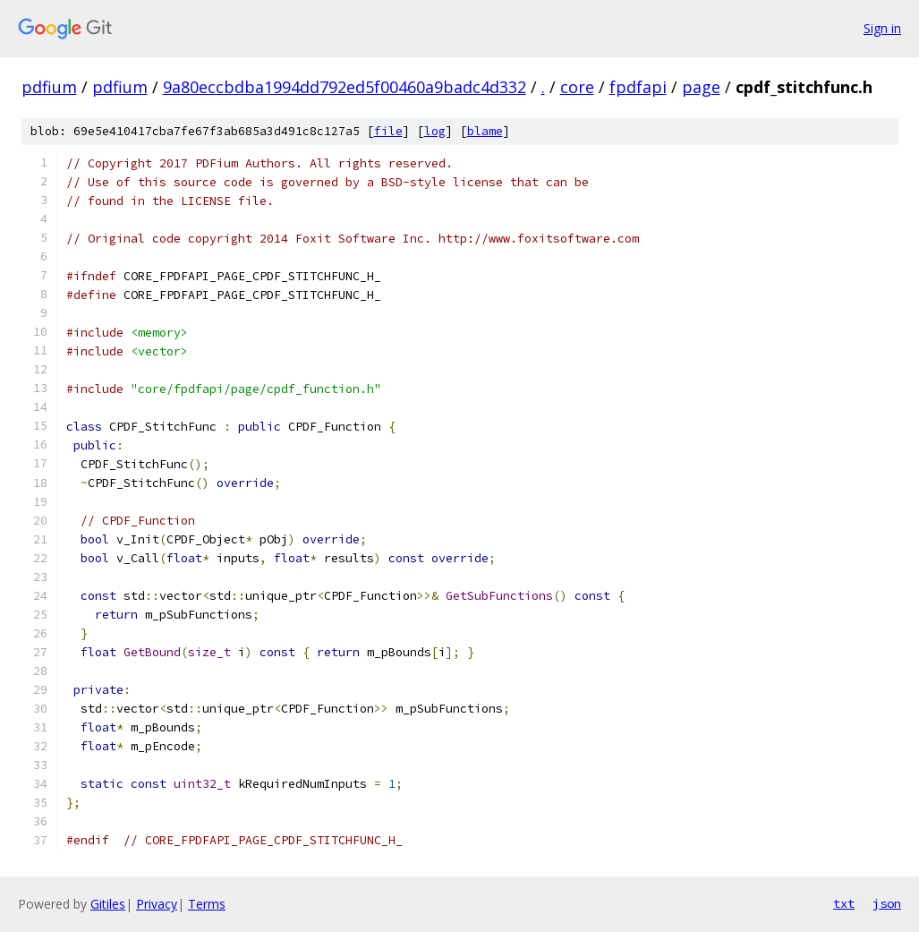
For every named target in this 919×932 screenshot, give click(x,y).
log (435, 131)
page (701, 87)
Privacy (156, 903)
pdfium (49, 87)
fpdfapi (638, 87)
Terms (206, 903)
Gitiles (107, 903)
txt (844, 903)
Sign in (882, 28)
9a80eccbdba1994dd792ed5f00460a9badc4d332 (344, 87)
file (388, 131)
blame (485, 131)
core (577, 87)
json (886, 903)
